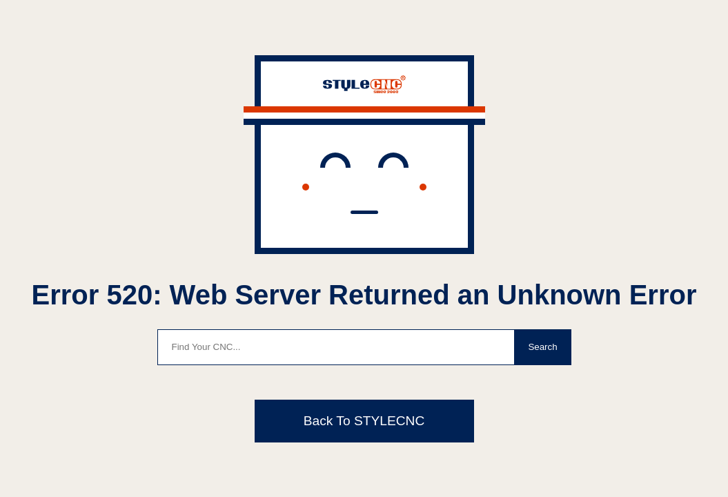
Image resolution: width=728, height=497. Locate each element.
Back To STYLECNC (364, 420)
